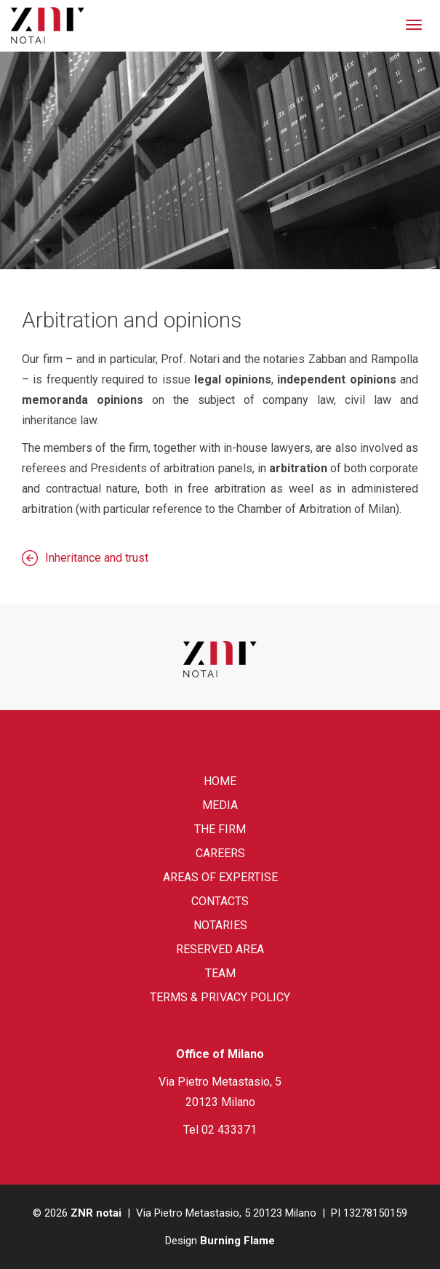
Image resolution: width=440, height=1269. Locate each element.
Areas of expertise (220, 877)
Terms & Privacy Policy (220, 997)
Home (220, 781)
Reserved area (220, 949)
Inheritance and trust (96, 558)
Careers (220, 853)
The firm (220, 829)
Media (220, 805)
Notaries (220, 925)
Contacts (220, 901)
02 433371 (229, 1130)
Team (220, 973)
